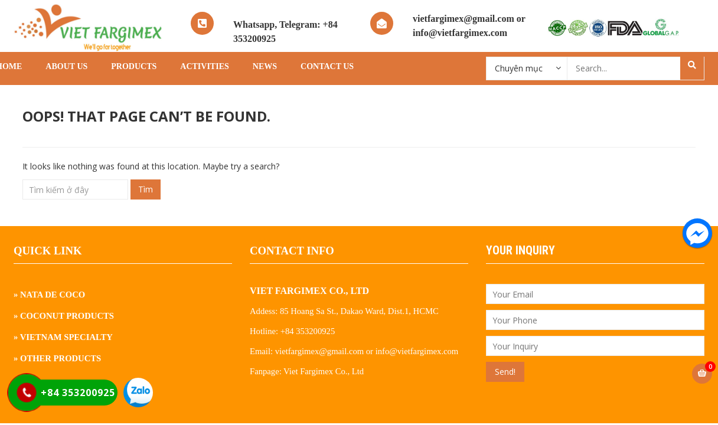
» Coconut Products (64, 316)
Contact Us (327, 66)
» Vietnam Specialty (63, 337)
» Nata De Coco (49, 294)
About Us (66, 66)
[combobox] (527, 68)
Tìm (145, 189)
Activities (204, 66)
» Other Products (57, 358)
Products (133, 66)
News (265, 66)
